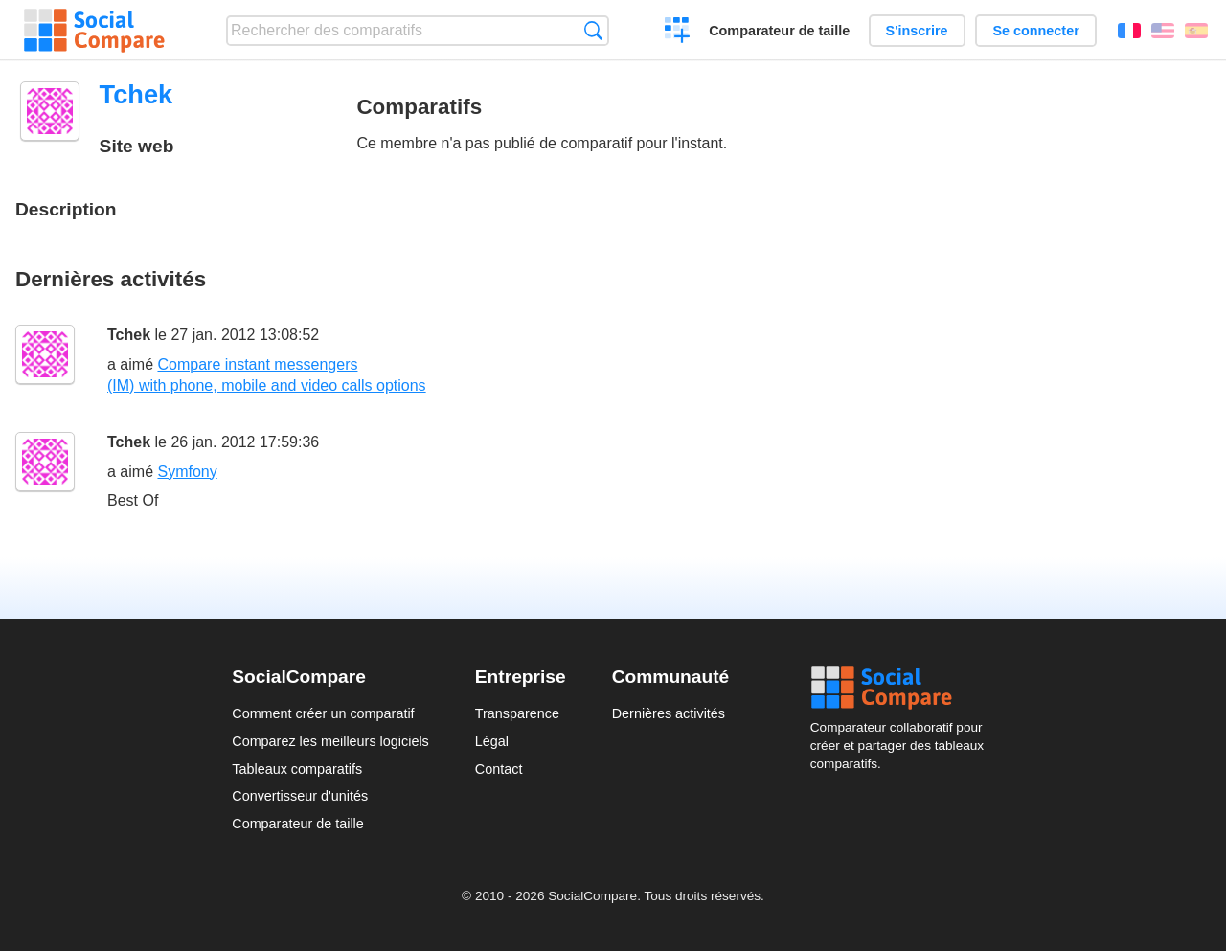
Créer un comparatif (678, 32)
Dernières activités (668, 713)
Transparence (517, 713)
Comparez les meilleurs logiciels (330, 741)
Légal (492, 741)
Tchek (128, 335)
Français (1129, 30)
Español (1196, 30)
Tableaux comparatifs (297, 769)
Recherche (593, 30)
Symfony (186, 472)
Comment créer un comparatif (323, 713)
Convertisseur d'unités (300, 796)
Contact (499, 769)
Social (902, 688)
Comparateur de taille (779, 30)
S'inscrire (917, 30)
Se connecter (1035, 30)
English (1162, 30)
